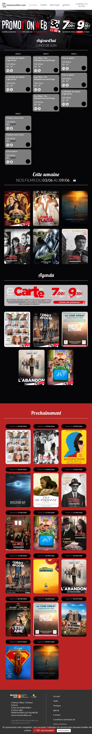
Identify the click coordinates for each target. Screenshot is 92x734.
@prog (56, 708)
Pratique (57, 703)
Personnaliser (63, 731)
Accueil (56, 694)
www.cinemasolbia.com (21, 713)
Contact (57, 712)
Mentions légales (17, 723)
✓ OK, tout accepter (44, 730)
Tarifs (55, 698)
